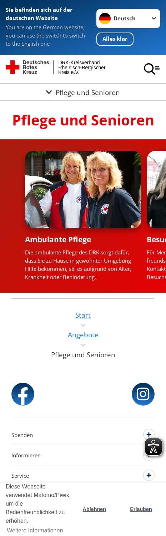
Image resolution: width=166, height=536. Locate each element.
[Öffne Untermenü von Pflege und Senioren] (83, 92)
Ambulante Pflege (58, 239)
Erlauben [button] (141, 509)
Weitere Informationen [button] (35, 530)
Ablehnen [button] (94, 509)
